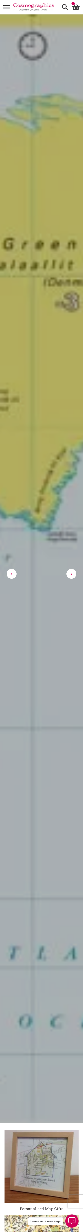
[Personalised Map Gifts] (41, 1166)
